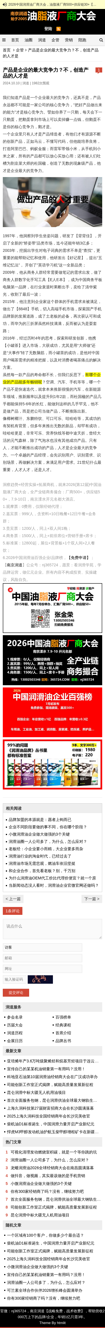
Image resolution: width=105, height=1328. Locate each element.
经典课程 (63, 1025)
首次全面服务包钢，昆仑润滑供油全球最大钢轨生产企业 (56, 1100)
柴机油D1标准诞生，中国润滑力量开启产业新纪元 (50, 1124)
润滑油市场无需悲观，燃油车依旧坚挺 (42, 863)
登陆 (48, 28)
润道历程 (15, 1033)
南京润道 (14, 565)
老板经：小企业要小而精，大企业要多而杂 (46, 849)
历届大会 (15, 1025)
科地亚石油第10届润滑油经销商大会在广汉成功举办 (52, 1076)
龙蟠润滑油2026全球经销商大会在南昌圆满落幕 (52, 1168)
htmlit (61, 1323)
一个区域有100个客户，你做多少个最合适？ (45, 1235)
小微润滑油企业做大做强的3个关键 (39, 834)
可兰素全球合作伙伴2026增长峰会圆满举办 (44, 1290)
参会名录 (15, 1017)
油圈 (28, 40)
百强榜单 (63, 1017)
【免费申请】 (78, 557)
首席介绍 (63, 1033)
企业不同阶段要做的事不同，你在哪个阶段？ (48, 827)
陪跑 (82, 40)
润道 (42, 40)
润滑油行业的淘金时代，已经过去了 (40, 856)
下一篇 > (91, 899)
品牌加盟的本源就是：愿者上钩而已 (40, 819)
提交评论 (16, 992)
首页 (15, 40)
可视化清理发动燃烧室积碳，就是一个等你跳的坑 (54, 1152)
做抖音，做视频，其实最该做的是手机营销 (48, 1175)
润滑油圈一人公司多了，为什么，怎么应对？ (48, 841)
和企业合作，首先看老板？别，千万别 (42, 870)
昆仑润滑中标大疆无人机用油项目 (36, 1092)
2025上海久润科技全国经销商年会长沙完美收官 (48, 1116)
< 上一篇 (13, 899)
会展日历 (15, 1041)
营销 (69, 40)
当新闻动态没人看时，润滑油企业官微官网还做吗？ (54, 885)
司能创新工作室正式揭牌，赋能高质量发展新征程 (50, 1084)
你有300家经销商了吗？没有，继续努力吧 (47, 1191)
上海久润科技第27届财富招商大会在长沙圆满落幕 (50, 1108)
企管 (55, 40)
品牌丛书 (63, 1041)
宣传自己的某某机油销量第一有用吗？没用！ (46, 1069)
